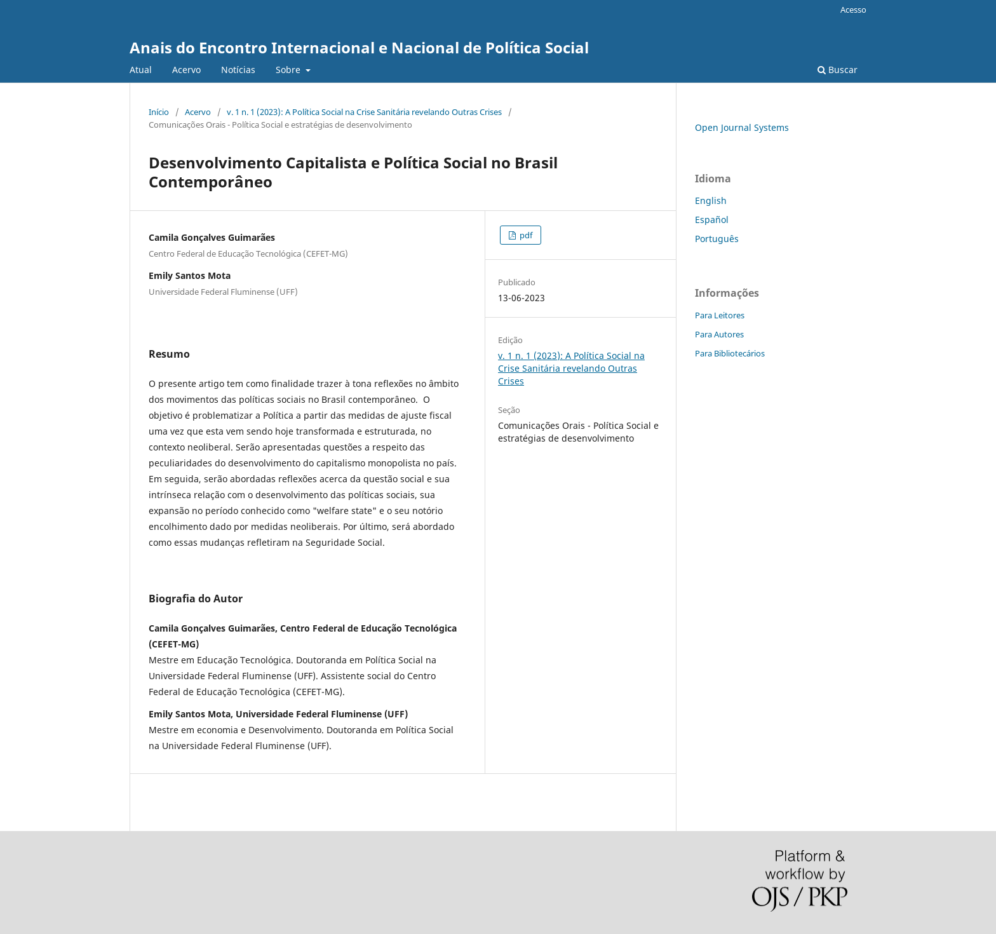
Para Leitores (719, 315)
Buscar (838, 70)
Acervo (186, 70)
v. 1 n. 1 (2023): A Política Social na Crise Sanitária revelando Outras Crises (364, 112)
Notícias (238, 70)
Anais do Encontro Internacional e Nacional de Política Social (359, 47)
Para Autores (719, 334)
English (711, 200)
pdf (525, 235)
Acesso (853, 9)
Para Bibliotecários (730, 353)
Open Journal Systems (742, 127)
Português (717, 239)
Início (159, 112)
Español (712, 219)
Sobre (289, 70)
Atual (141, 70)
